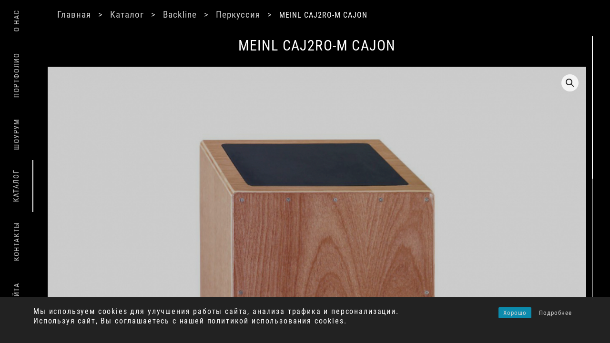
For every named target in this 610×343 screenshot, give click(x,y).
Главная (99, 14)
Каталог (153, 14)
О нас (16, 21)
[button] (472, 82)
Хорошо (515, 312)
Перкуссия (268, 14)
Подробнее (555, 312)
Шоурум (16, 134)
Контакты (16, 241)
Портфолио (16, 74)
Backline (208, 14)
